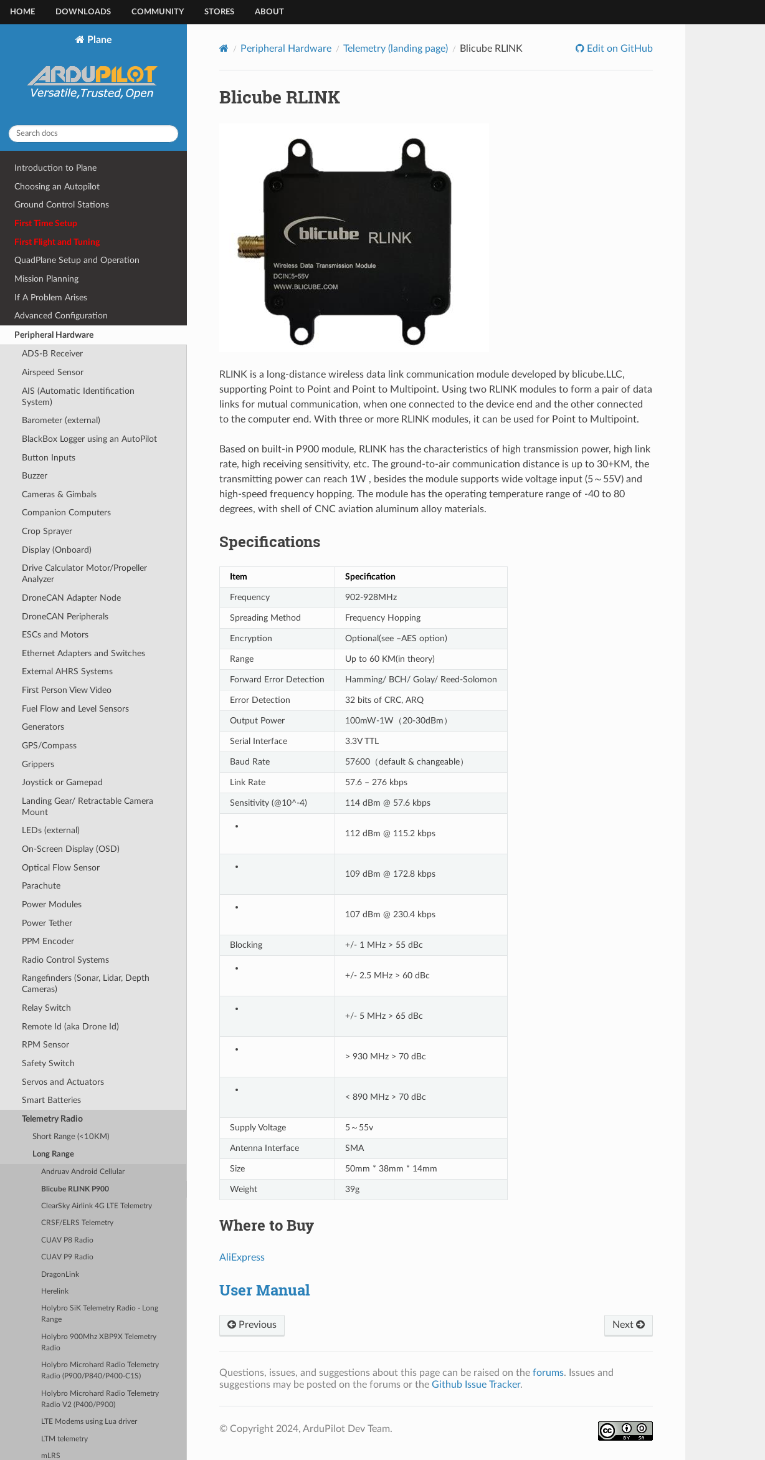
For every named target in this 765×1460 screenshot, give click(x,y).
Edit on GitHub (618, 49)
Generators (43, 727)
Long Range (53, 1154)
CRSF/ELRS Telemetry (77, 1222)
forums (548, 1373)
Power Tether (47, 923)
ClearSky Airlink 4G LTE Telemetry (96, 1206)
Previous (252, 1325)
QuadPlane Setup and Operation (77, 260)
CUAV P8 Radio (67, 1240)
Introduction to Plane (55, 168)
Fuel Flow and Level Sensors (75, 708)
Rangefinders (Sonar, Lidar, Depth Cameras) (86, 983)
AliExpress (242, 1257)
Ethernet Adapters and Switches (83, 653)
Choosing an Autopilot (57, 186)
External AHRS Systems (67, 671)
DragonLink (60, 1274)
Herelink (55, 1291)
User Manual (264, 1290)
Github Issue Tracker (476, 1385)
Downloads (83, 12)
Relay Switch (46, 1008)
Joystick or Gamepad (62, 782)
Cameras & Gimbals (59, 494)
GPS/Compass (49, 745)
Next (628, 1325)
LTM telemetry (64, 1439)
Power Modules (52, 904)
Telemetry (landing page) (395, 49)
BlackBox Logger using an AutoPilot (89, 439)
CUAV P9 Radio (67, 1257)
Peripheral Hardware (53, 335)
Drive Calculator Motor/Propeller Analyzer (84, 573)
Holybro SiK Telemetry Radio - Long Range (99, 1314)
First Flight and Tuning (57, 242)
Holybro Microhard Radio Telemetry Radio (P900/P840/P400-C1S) (100, 1371)
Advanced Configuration (61, 315)
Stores (219, 12)
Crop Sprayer (47, 531)
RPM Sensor (45, 1044)
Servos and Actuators (63, 1082)
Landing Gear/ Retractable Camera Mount (87, 806)
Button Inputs (48, 457)
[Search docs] (93, 134)
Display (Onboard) (57, 550)
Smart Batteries (51, 1100)
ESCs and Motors (55, 634)
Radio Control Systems (65, 960)
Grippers (38, 764)
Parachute (41, 885)
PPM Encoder (48, 941)
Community (157, 12)
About (269, 12)
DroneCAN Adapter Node (71, 598)
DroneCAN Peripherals (65, 616)
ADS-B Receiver (52, 353)
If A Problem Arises (50, 297)
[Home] (224, 48)
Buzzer (34, 475)
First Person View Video (67, 690)
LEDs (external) (51, 830)
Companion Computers (66, 512)
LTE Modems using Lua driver (89, 1421)
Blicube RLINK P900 (75, 1189)
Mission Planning (46, 279)
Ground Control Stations (61, 204)
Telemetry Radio (52, 1119)
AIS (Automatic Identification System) (78, 396)
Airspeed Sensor (52, 372)
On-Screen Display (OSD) (71, 849)
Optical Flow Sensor (61, 867)
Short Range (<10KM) (70, 1137)
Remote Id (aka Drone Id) (70, 1026)
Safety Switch (48, 1063)
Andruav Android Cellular (83, 1171)
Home (22, 12)
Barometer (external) (61, 420)
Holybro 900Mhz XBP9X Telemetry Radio (98, 1343)
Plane (93, 75)
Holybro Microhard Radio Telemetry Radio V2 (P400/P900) (100, 1399)
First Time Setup (45, 223)
